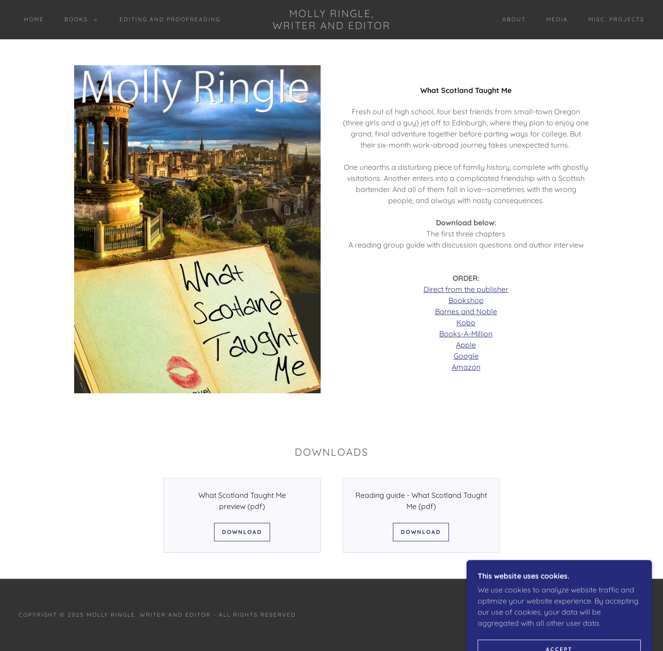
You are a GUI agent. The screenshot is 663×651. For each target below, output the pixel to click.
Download (242, 531)
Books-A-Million (466, 333)
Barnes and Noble (466, 311)
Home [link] (34, 19)
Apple (466, 344)
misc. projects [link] (616, 19)
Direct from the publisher (465, 289)
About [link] (514, 19)
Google (466, 355)
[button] (79, 19)
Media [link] (557, 19)
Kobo (465, 322)
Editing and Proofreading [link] (170, 19)
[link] (331, 26)
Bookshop (466, 300)
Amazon (466, 367)
